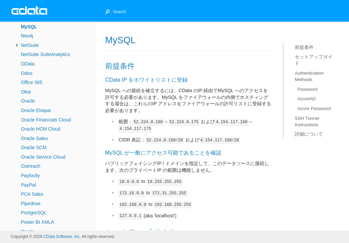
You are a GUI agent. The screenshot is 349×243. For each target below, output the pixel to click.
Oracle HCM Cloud (40, 129)
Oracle (28, 101)
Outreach (30, 166)
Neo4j (27, 35)
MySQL (29, 26)
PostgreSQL (33, 212)
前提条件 (304, 47)
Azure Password (314, 108)
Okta (26, 91)
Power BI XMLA (37, 222)
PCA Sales (32, 194)
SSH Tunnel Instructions (307, 121)
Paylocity (30, 175)
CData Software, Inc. (62, 236)
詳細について (309, 134)
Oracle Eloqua (36, 110)
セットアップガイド (313, 60)
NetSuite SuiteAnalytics (45, 54)
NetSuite (30, 45)
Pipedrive (30, 203)
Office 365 (31, 82)
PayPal (28, 185)
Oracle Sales (34, 138)
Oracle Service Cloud (43, 157)
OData (27, 63)
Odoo (26, 73)
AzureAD (306, 98)
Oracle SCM (33, 147)
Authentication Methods (309, 76)
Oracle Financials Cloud (46, 120)
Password (307, 89)
